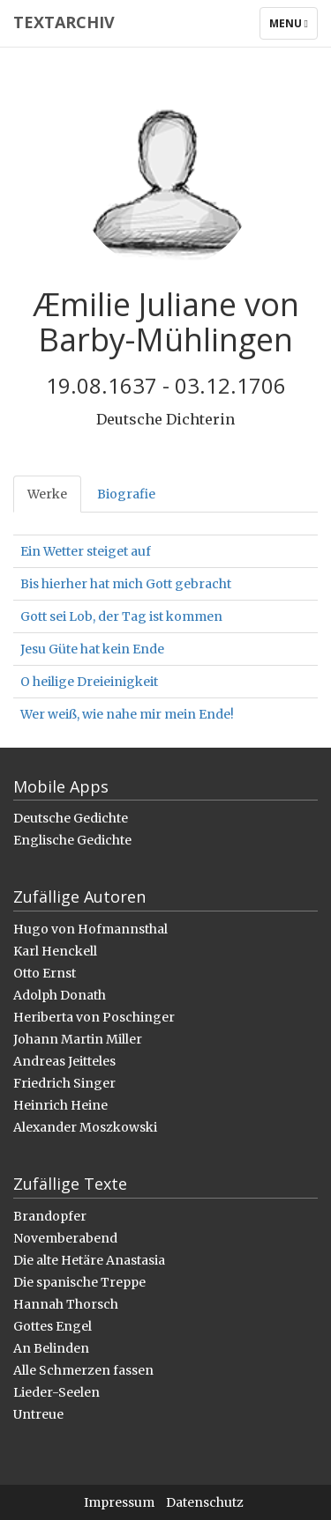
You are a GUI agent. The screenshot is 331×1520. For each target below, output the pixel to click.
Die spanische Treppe (79, 1282)
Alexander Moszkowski (85, 1127)
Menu (293, 27)
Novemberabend (65, 1238)
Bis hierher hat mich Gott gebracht (125, 584)
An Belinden (51, 1348)
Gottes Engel (52, 1326)
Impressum (119, 1502)
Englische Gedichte (72, 840)
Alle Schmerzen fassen (83, 1370)
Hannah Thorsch (65, 1304)
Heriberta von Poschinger (94, 1017)
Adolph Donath (59, 995)
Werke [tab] (47, 494)
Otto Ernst (44, 973)
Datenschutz (205, 1502)
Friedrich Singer (64, 1083)
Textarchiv (64, 22)
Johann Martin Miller (77, 1039)
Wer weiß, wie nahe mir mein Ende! (127, 714)
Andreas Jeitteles (64, 1061)
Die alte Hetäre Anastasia (89, 1260)
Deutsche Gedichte (70, 818)
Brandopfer (50, 1216)
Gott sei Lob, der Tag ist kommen (121, 616)
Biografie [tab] (126, 494)
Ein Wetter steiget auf (85, 551)
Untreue (38, 1414)
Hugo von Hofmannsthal (90, 929)
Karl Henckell (55, 951)
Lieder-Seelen (56, 1392)
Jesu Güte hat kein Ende (92, 649)
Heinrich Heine (60, 1105)
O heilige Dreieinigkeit (89, 682)
